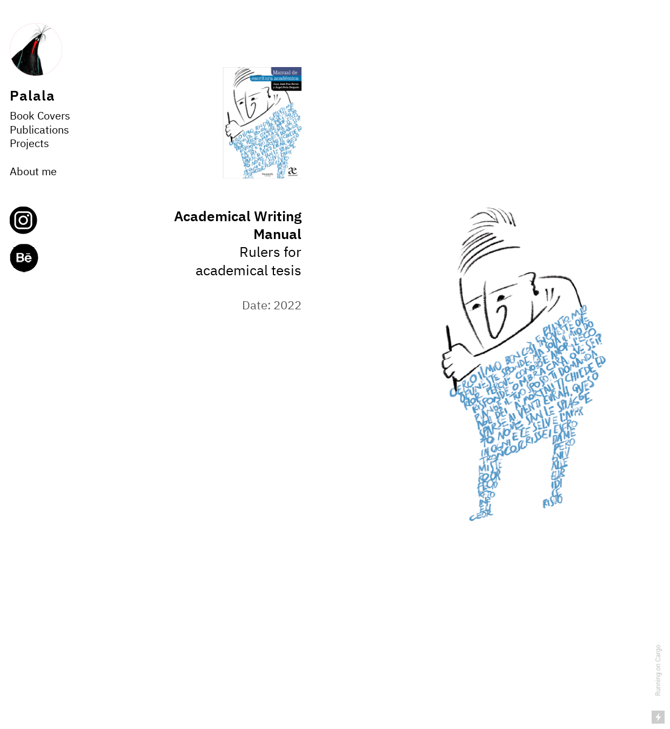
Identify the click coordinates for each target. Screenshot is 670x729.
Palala (32, 97)
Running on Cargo (658, 670)
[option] (519, 364)
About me (33, 172)
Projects (29, 144)
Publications (39, 130)
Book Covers (40, 116)
